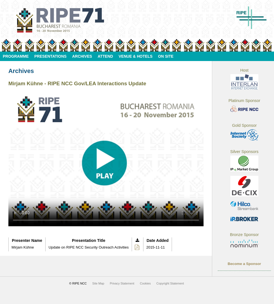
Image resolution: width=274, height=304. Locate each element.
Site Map (98, 283)
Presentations (50, 56)
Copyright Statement (170, 283)
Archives (82, 56)
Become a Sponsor (244, 264)
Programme (16, 56)
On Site (165, 56)
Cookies (145, 283)
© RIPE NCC (78, 283)
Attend (105, 56)
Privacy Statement (122, 283)
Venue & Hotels (135, 56)
